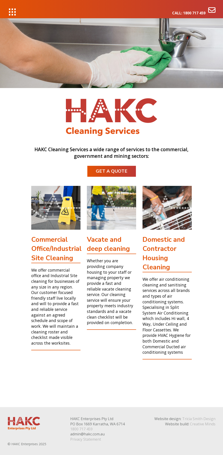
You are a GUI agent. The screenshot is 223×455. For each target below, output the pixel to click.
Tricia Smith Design (198, 418)
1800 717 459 (194, 13)
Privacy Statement (85, 439)
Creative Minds (202, 423)
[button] (12, 12)
